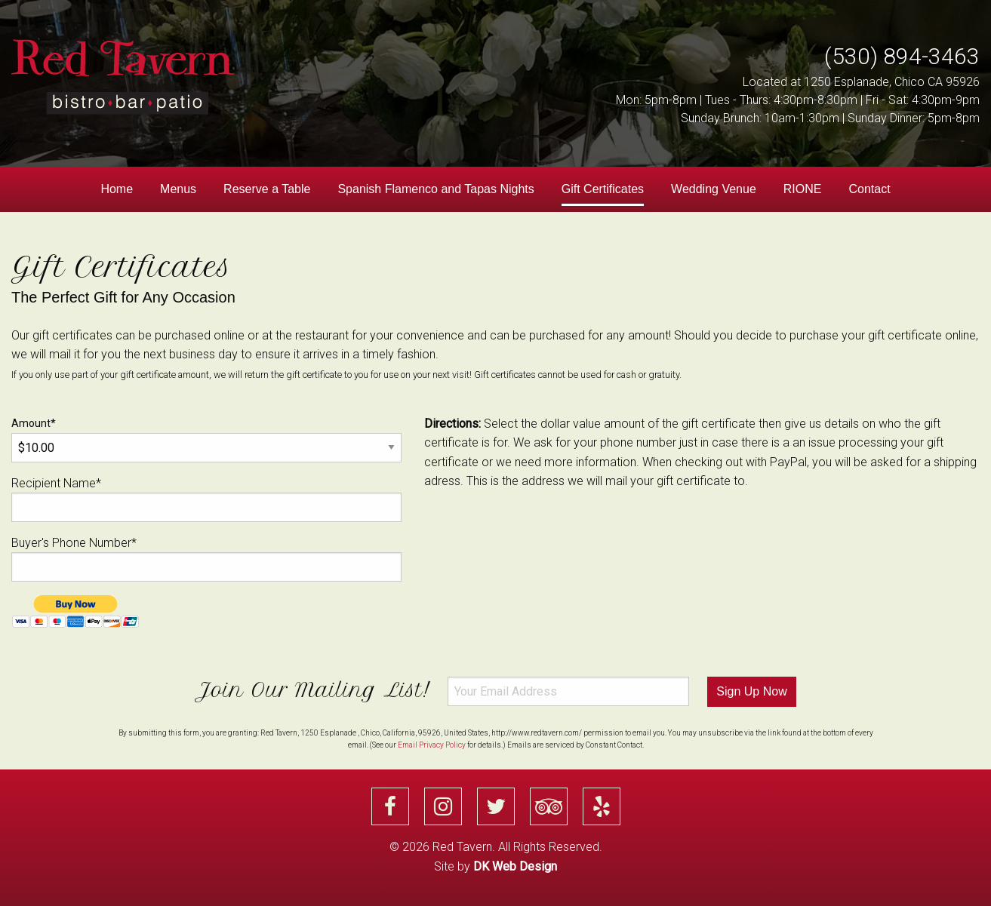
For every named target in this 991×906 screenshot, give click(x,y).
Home (116, 189)
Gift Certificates (603, 189)
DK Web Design (515, 866)
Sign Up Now (751, 691)
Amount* (206, 439)
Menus (178, 189)
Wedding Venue (713, 189)
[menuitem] (116, 189)
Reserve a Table (266, 189)
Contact (869, 189)
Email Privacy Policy (432, 745)
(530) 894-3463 (902, 56)
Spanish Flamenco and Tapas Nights (435, 189)
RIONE (802, 189)
